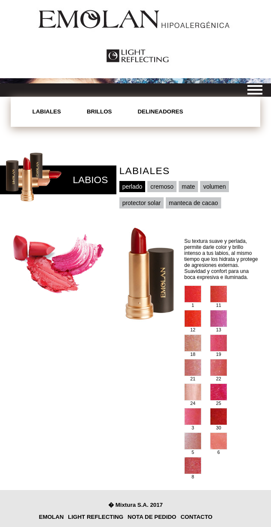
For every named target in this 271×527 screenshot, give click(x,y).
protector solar (141, 202)
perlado (132, 186)
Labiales (46, 111)
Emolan (51, 517)
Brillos (99, 111)
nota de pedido (152, 517)
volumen (214, 186)
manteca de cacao (193, 202)
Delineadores (160, 111)
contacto (196, 517)
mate (188, 186)
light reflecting (95, 517)
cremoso (162, 186)
